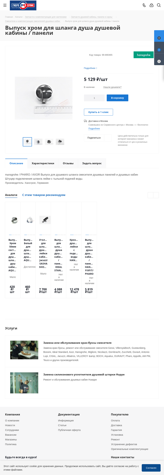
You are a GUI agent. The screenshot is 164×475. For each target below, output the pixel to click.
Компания (12, 374)
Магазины (11, 399)
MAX (25, 444)
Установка (117, 394)
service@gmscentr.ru (128, 431)
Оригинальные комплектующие (129, 408)
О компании (12, 380)
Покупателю (119, 374)
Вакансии (10, 394)
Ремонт (115, 399)
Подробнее (94, 128)
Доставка (116, 385)
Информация (66, 380)
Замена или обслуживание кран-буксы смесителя (77, 307)
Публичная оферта (69, 389)
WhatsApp (158, 460)
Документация (69, 374)
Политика (10, 404)
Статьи (62, 385)
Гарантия (116, 389)
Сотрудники (12, 389)
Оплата (115, 380)
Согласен (151, 467)
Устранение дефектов (124, 404)
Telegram (158, 451)
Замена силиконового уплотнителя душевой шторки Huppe (84, 339)
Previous (18, 141)
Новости (10, 385)
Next (68, 141)
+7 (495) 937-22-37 (127, 424)
